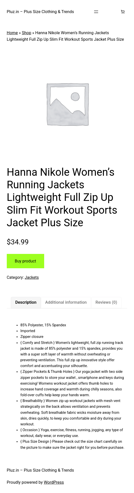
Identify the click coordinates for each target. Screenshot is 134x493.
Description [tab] (25, 302)
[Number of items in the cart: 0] (122, 11)
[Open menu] (96, 12)
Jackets (32, 277)
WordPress (54, 482)
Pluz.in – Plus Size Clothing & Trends (40, 11)
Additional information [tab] (66, 302)
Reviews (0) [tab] (106, 302)
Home (12, 32)
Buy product (25, 261)
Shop (26, 32)
